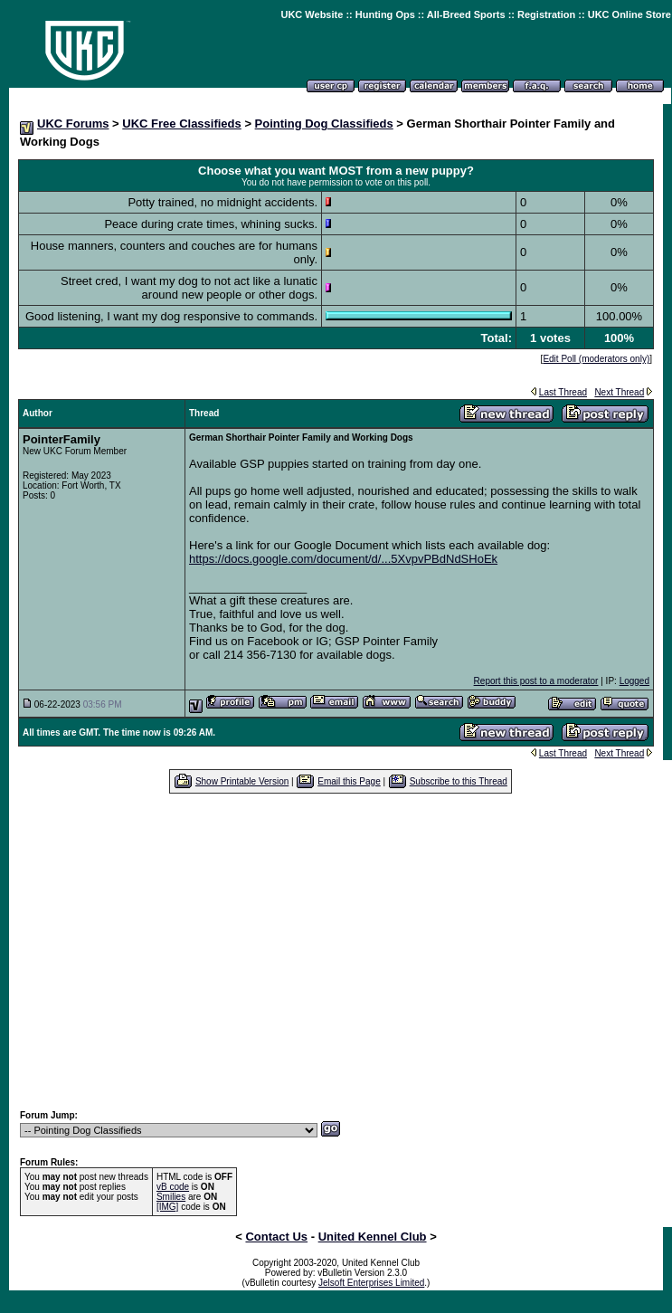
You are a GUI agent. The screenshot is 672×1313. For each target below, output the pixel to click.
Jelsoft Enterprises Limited (371, 1283)
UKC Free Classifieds (181, 123)
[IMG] (167, 1207)
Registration (546, 14)
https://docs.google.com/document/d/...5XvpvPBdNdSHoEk (343, 559)
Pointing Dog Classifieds (324, 123)
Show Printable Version (242, 781)
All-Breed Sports (466, 14)
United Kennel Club (372, 1236)
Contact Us (276, 1236)
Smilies (170, 1197)
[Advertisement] (340, 951)
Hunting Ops (385, 14)
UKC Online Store (629, 14)
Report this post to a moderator (536, 681)
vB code (172, 1187)
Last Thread (563, 392)
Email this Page (348, 781)
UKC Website (311, 14)
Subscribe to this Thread (458, 781)
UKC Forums (73, 123)
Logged (634, 681)
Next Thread (619, 392)
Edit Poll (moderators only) (596, 359)
